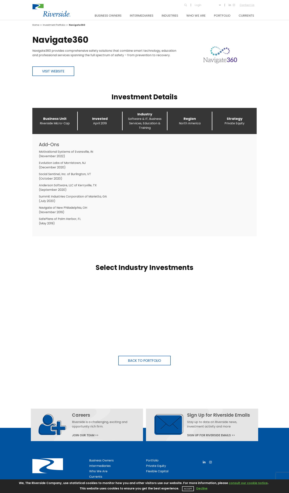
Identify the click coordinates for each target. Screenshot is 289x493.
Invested (100, 118)
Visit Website (53, 71)
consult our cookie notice (248, 483)
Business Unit (55, 118)
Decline (201, 488)
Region (190, 118)
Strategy (234, 118)
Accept (188, 488)
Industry (144, 114)
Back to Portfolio (144, 360)
